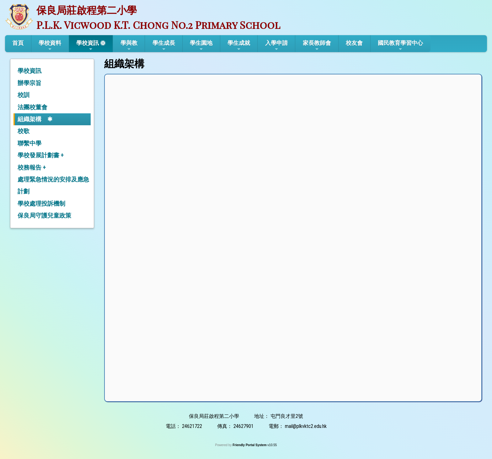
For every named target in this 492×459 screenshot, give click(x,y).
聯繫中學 (29, 143)
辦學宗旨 (29, 83)
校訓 (23, 95)
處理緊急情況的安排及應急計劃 (53, 185)
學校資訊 (87, 45)
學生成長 (163, 45)
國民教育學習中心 (400, 45)
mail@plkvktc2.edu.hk (306, 426)
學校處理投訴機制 (41, 203)
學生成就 (238, 45)
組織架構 (29, 119)
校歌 (23, 131)
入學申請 (276, 45)
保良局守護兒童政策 (44, 215)
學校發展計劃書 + (41, 155)
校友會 (354, 43)
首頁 (18, 43)
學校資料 (50, 45)
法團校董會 (32, 107)
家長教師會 (317, 45)
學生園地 (201, 45)
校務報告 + (32, 167)
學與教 (128, 45)
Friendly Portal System (250, 445)
